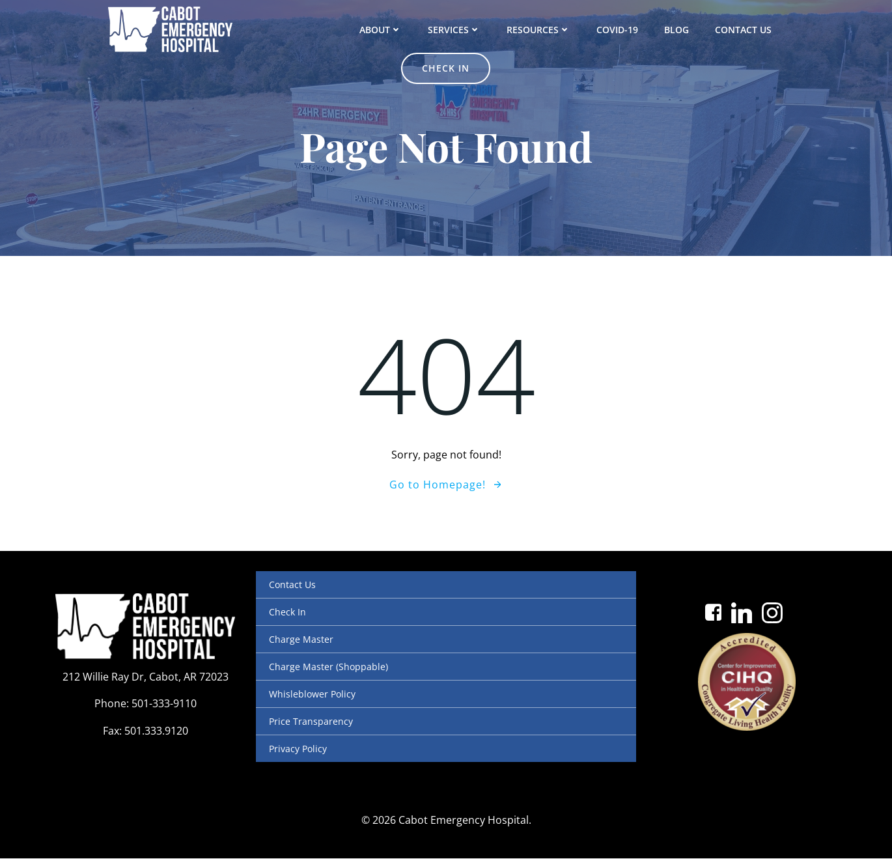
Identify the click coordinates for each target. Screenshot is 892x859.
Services (391, 29)
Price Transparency (311, 721)
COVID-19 (554, 29)
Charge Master (301, 639)
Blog (613, 29)
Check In (287, 612)
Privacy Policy (298, 748)
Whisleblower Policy (312, 694)
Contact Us (680, 29)
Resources (475, 29)
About (317, 29)
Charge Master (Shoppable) (328, 666)
